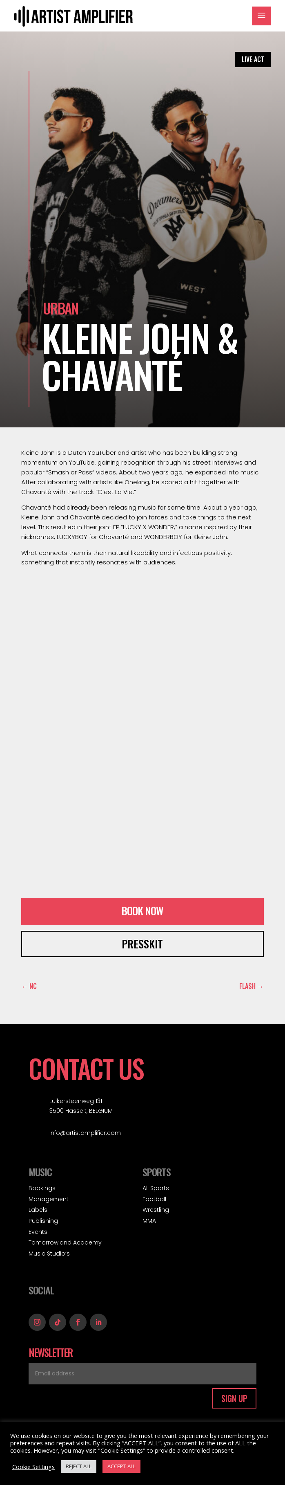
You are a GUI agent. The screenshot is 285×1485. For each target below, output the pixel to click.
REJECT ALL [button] (78, 1466)
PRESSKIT (142, 944)
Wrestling (155, 1210)
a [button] (261, 16)
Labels (38, 1210)
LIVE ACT (253, 59)
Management (49, 1199)
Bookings (42, 1188)
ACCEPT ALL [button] (121, 1466)
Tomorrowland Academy (65, 1242)
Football (154, 1199)
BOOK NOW (142, 911)
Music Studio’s (49, 1253)
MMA (149, 1221)
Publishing (43, 1221)
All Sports (155, 1188)
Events (38, 1232)
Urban (60, 308)
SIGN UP (234, 1398)
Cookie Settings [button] (33, 1466)
